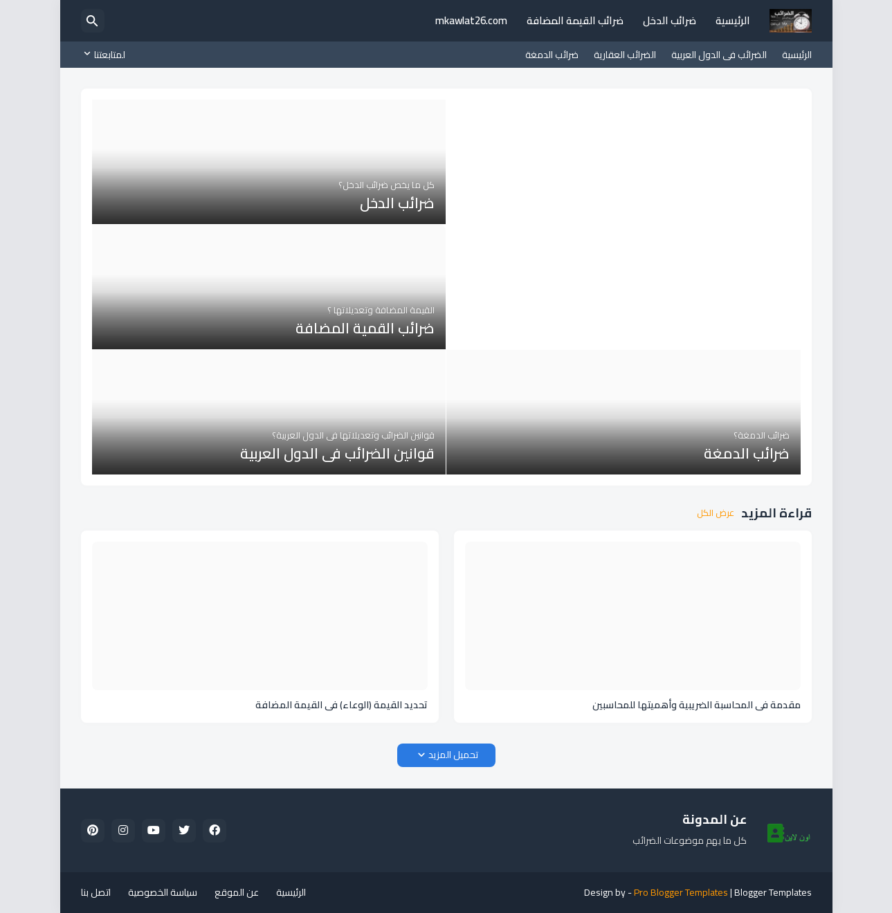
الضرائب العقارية (625, 55)
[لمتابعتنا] (106, 55)
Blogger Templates (773, 892)
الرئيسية (733, 20)
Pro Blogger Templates (681, 892)
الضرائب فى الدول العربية (719, 55)
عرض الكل (715, 513)
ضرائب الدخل (669, 20)
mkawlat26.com (471, 20)
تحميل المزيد (453, 755)
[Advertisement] (624, 196)
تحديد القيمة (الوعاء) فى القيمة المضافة (341, 705)
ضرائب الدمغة (552, 55)
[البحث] (92, 21)
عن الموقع (237, 892)
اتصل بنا (96, 892)
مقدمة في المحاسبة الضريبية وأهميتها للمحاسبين (696, 705)
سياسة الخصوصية (162, 892)
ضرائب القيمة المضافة (575, 20)
